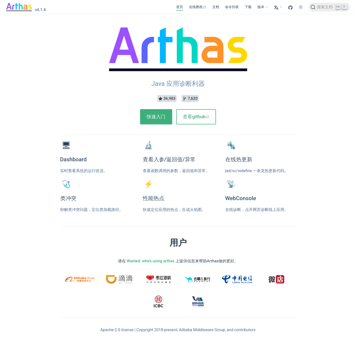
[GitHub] (290, 7)
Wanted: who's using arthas (151, 261)
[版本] (262, 7)
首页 (179, 7)
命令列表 (232, 7)
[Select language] (278, 7)
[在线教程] (197, 7)
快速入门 (156, 116)
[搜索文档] (329, 7)
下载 (248, 7)
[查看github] (196, 116)
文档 (215, 7)
